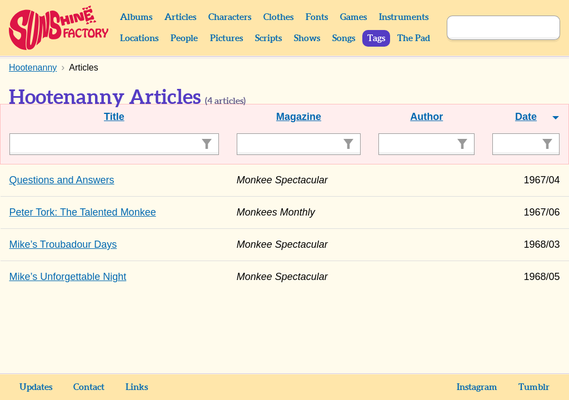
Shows (307, 38)
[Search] (491, 28)
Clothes (278, 17)
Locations (139, 38)
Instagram (477, 387)
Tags (376, 38)
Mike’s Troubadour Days (63, 244)
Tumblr (534, 387)
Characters (229, 17)
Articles (180, 17)
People (184, 38)
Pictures (226, 38)
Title (114, 116)
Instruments (403, 17)
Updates (35, 387)
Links (137, 387)
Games (353, 17)
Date (526, 116)
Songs (343, 38)
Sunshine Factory (59, 28)
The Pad (413, 38)
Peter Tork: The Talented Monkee (82, 212)
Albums (136, 17)
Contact (88, 387)
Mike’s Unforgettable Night (68, 276)
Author (426, 116)
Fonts (317, 17)
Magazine (298, 116)
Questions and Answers (61, 180)
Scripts (268, 38)
